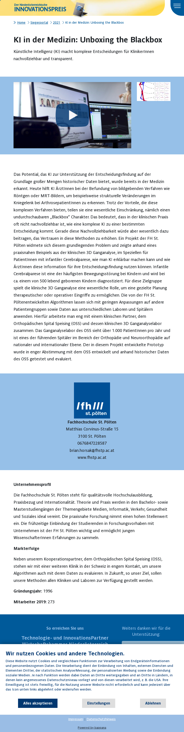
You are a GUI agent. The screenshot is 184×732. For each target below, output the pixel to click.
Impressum (75, 719)
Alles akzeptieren (37, 703)
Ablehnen (153, 703)
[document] (92, 674)
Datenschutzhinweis (101, 719)
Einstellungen (98, 703)
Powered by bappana (92, 727)
